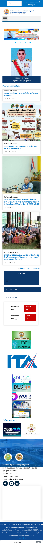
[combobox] (14, 3)
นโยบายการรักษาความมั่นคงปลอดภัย (24, 524)
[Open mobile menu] (5, 18)
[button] (11, 42)
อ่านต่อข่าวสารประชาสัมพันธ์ (29, 268)
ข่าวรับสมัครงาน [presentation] (11, 297)
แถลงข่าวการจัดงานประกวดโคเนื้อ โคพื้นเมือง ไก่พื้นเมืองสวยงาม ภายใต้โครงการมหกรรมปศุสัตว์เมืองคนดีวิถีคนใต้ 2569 (21, 257)
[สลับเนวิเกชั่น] (7, 281)
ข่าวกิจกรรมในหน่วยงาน (11, 91)
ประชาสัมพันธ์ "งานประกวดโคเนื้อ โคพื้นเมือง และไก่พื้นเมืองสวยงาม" (20, 147)
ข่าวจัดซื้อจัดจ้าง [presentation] (11, 289)
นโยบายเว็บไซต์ (5, 524)
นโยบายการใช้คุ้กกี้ (31, 527)
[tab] (22, 289)
